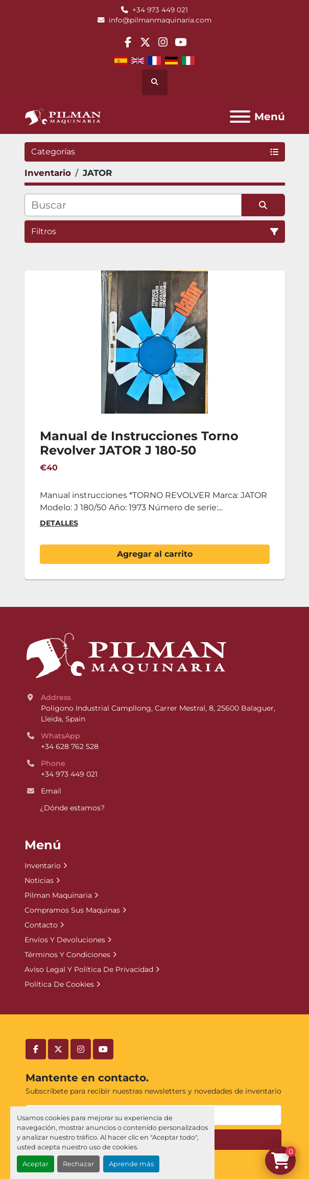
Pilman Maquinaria (58, 895)
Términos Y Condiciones (67, 954)
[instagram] (163, 42)
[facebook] (128, 42)
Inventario (43, 865)
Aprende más (131, 1164)
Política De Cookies (59, 984)
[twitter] (145, 42)
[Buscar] (133, 205)
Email (51, 791)
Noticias (39, 880)
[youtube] (180, 42)
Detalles (59, 523)
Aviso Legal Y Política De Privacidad (89, 969)
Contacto (41, 924)
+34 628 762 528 (70, 746)
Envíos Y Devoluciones (65, 939)
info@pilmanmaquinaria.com (160, 20)
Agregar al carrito (155, 554)
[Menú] (240, 116)
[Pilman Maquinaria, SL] (126, 655)
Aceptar (35, 1164)
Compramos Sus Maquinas (72, 910)
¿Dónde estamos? (72, 807)
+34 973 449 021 (160, 10)
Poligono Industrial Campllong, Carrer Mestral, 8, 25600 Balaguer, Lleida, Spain (159, 713)
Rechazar (78, 1164)
